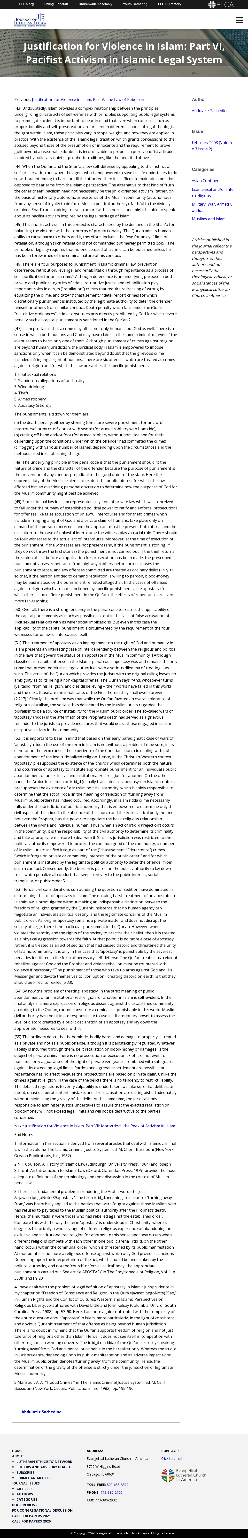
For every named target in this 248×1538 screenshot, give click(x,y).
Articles (24, 1488)
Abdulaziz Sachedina (42, 1412)
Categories (27, 1499)
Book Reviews (24, 1505)
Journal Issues (26, 1483)
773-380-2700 (111, 1492)
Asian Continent (206, 180)
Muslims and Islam (208, 219)
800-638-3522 (118, 1484)
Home (17, 1450)
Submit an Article (33, 1478)
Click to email (171, 1458)
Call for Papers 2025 (31, 1516)
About (18, 1456)
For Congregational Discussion (42, 1510)
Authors (24, 1494)
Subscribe (25, 1472)
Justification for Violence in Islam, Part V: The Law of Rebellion (88, 99)
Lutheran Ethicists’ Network (44, 1461)
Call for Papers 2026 (31, 1521)
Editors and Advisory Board (43, 1467)
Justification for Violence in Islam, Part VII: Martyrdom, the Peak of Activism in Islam (100, 1126)
